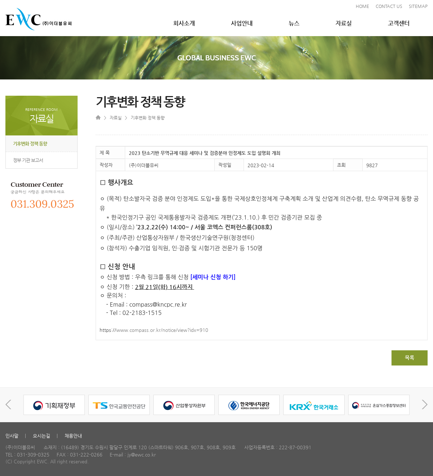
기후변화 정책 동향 (30, 143)
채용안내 (73, 435)
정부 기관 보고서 (28, 160)
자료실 (344, 23)
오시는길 (41, 435)
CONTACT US (389, 6)
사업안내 (242, 23)
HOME (362, 6)
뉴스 (294, 23)
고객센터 (399, 23)
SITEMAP (418, 6)
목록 (409, 357)
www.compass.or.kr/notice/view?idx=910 (162, 330)
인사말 (11, 435)
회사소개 (184, 23)
